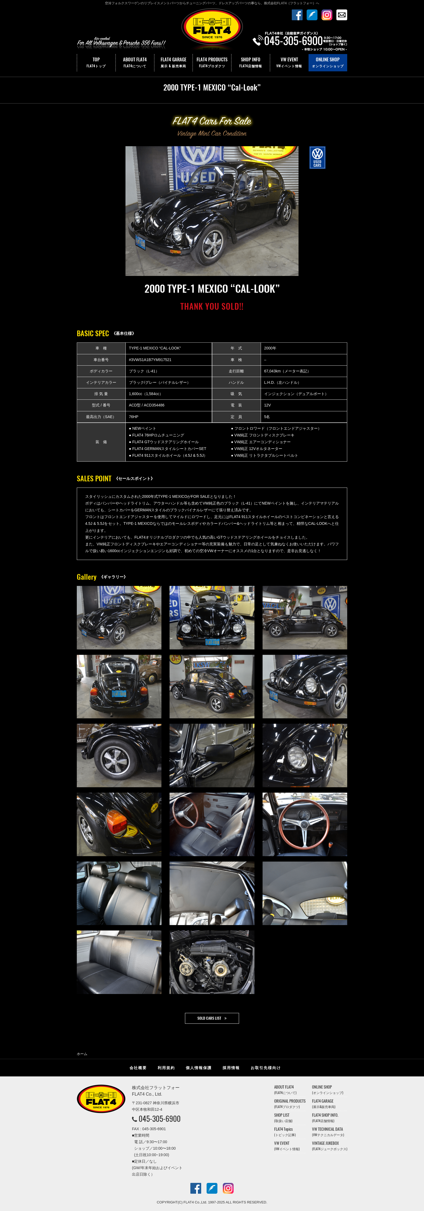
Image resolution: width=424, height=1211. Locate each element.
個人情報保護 (199, 1068)
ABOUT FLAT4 (135, 62)
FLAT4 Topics (285, 1131)
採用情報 (231, 1068)
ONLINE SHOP (328, 62)
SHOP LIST (283, 1117)
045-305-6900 (160, 1118)
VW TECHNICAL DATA (328, 1131)
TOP (96, 62)
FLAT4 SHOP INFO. (325, 1117)
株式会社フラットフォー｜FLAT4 (212, 30)
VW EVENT (289, 62)
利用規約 (166, 1068)
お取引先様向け (266, 1068)
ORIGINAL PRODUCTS (290, 1103)
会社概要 (138, 1068)
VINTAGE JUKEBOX (329, 1145)
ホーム (82, 1054)
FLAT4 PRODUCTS (212, 62)
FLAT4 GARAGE (173, 62)
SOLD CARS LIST (209, 1018)
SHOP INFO (250, 62)
